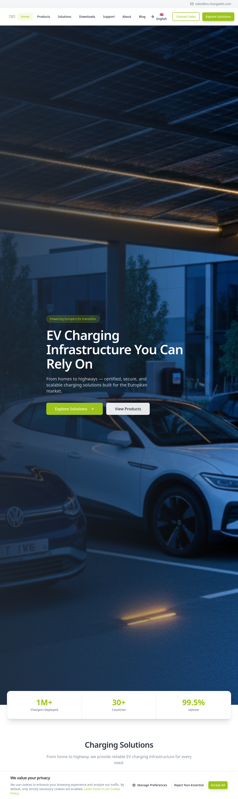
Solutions (64, 17)
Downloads (87, 17)
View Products (128, 408)
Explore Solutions (218, 17)
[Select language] (159, 17)
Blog (142, 17)
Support (109, 17)
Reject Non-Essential (189, 785)
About (126, 17)
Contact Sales (186, 17)
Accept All (218, 785)
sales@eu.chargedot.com (210, 4)
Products (43, 17)
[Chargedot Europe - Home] (12, 16)
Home (25, 17)
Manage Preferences (149, 785)
